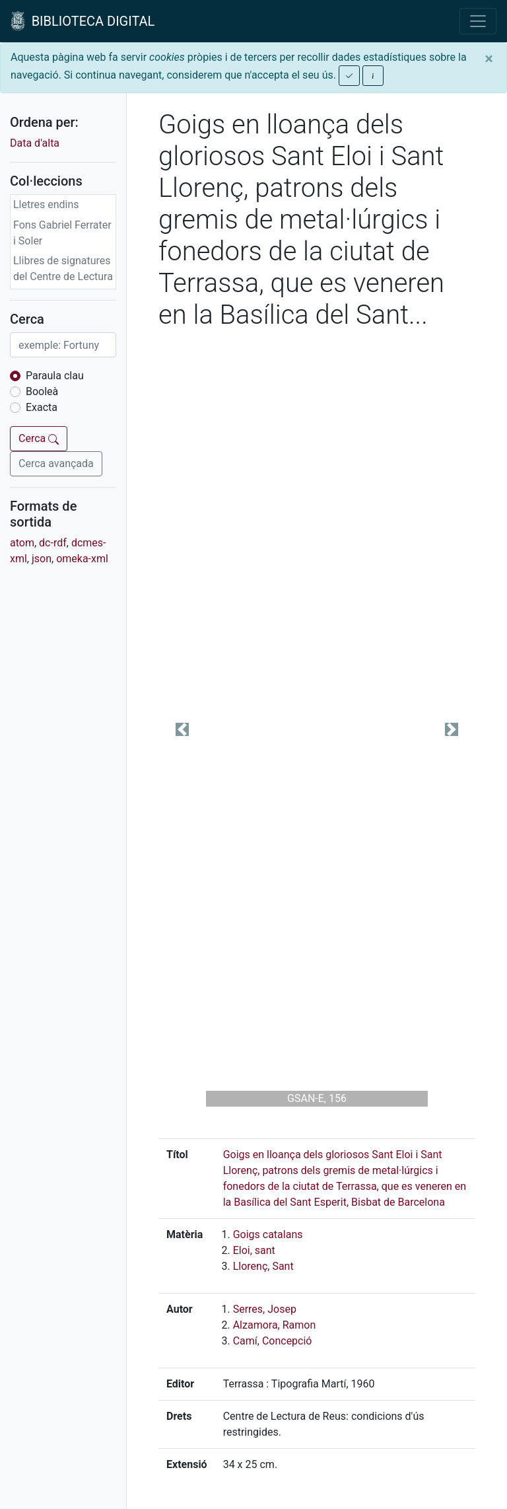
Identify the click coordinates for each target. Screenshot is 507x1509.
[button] (182, 729)
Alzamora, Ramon (274, 1325)
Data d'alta (34, 143)
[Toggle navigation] (477, 21)
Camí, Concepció (272, 1341)
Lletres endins (46, 204)
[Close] (488, 59)
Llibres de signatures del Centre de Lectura (63, 268)
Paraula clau (55, 375)
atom (22, 542)
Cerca (38, 438)
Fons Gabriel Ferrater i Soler (62, 233)
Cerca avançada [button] (56, 463)
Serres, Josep (264, 1309)
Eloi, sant (254, 1250)
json (41, 558)
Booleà (42, 391)
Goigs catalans (268, 1234)
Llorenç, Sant (263, 1266)
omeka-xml (82, 558)
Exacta (41, 407)
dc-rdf (53, 542)
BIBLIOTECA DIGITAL (82, 21)
